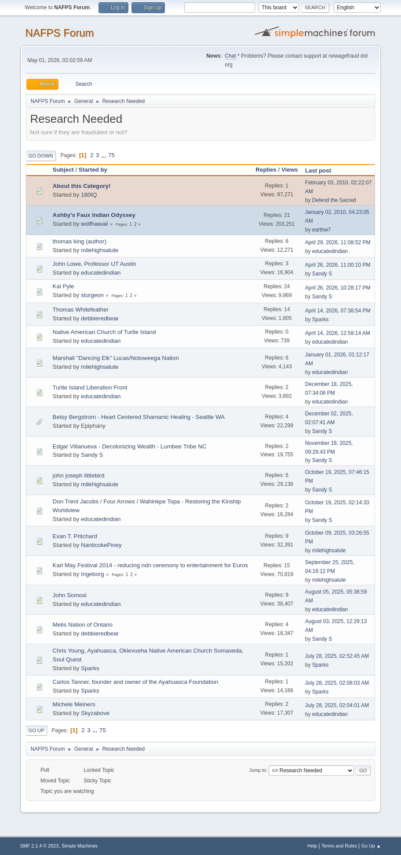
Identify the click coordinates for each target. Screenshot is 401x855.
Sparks (320, 319)
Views (289, 169)
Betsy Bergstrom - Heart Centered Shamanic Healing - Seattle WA (139, 417)
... (104, 155)
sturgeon (92, 295)
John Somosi (70, 595)
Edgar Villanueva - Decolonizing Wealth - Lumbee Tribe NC (130, 446)
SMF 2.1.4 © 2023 (39, 845)
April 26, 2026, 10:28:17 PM (338, 288)
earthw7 (321, 230)
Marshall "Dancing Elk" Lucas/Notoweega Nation (116, 358)
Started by (93, 169)
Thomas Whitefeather (81, 309)
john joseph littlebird (79, 475)
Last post (322, 170)
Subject (63, 169)
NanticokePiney (101, 545)
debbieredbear (100, 318)
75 (111, 155)
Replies (265, 169)
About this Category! (82, 186)
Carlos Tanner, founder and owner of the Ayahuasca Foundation (136, 682)
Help (312, 845)
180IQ (89, 194)
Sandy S (322, 274)
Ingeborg (92, 574)
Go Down (41, 155)
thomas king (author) (79, 241)
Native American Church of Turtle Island (104, 332)
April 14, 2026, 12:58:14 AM (337, 333)
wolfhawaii (94, 223)
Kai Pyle (63, 286)
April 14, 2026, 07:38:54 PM (338, 311)
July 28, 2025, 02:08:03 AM (337, 683)
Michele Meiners (74, 704)
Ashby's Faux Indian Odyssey (94, 215)
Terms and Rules (339, 845)
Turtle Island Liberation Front (90, 387)
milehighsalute (99, 250)
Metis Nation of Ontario (83, 624)
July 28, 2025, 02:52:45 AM (337, 656)
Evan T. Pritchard (75, 536)
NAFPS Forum (60, 33)
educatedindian (330, 251)
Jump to (257, 770)
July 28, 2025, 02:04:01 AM (337, 705)
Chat (230, 56)
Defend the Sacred (334, 200)
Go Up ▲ (371, 845)
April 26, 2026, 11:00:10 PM (338, 265)
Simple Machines (80, 845)
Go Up (36, 730)
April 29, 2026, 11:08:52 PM (338, 242)
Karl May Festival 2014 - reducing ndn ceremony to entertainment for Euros (150, 565)
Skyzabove (95, 713)
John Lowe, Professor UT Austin (94, 264)
